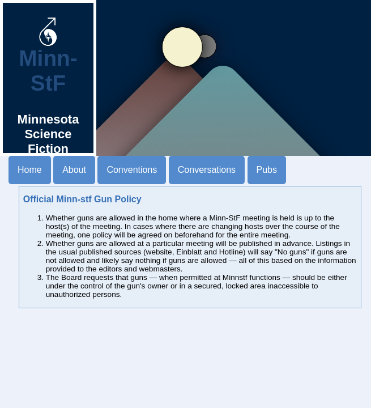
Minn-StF (48, 60)
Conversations (207, 170)
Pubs (267, 170)
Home (30, 170)
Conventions (131, 170)
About (74, 170)
